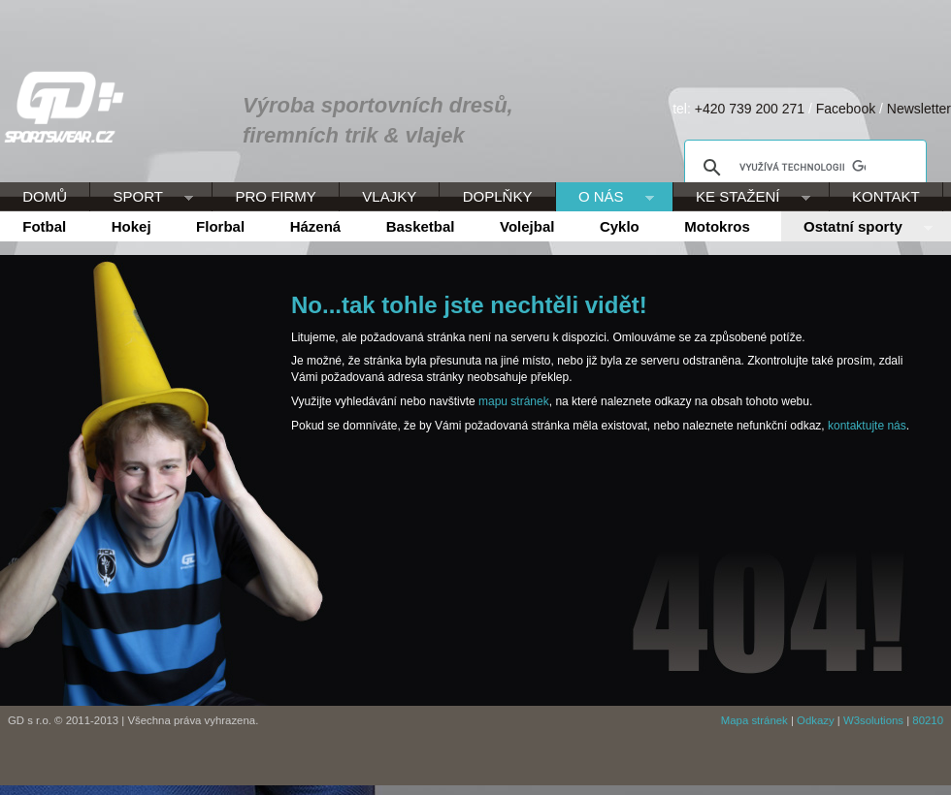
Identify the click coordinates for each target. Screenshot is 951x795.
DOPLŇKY (498, 196)
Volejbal (527, 226)
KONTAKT (886, 196)
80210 (927, 720)
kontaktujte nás (867, 425)
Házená (316, 226)
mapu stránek (513, 401)
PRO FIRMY (275, 196)
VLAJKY (389, 196)
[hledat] (802, 167)
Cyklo (619, 226)
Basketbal (420, 226)
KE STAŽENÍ (741, 197)
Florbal (220, 226)
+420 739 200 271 (749, 108)
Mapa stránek (754, 720)
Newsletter (919, 108)
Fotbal (44, 226)
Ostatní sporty (857, 228)
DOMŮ (44, 196)
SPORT (141, 197)
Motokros (717, 226)
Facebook (845, 108)
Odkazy (816, 720)
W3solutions (873, 720)
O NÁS (605, 197)
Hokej (131, 226)
